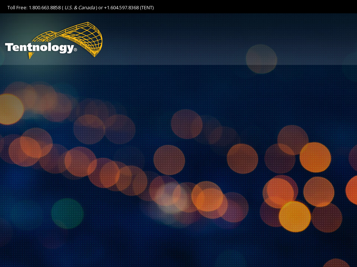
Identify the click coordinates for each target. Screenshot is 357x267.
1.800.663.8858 (45, 7)
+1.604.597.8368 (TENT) (129, 7)
